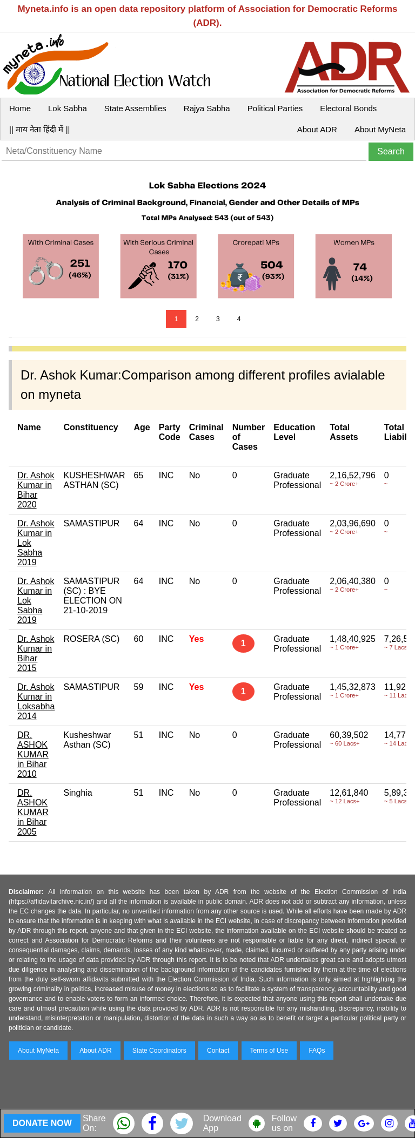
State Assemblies (135, 108)
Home (20, 108)
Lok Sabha (67, 108)
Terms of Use (269, 1050)
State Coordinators (159, 1050)
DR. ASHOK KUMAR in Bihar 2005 (33, 812)
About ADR (317, 129)
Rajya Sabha (207, 108)
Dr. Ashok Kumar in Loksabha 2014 (36, 701)
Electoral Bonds (348, 108)
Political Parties (275, 108)
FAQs (317, 1050)
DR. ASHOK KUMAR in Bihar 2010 (33, 754)
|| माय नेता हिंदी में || (39, 129)
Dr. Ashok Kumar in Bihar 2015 (35, 653)
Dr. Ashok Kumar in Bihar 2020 (35, 490)
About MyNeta (380, 129)
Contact (218, 1050)
